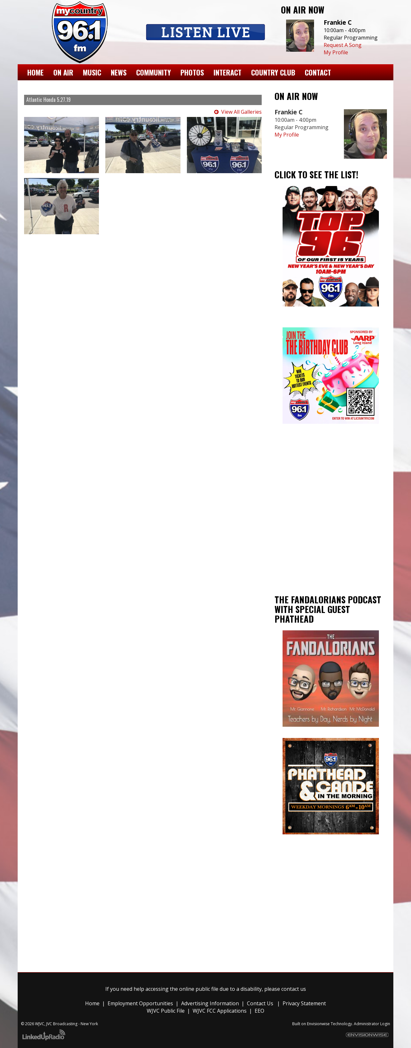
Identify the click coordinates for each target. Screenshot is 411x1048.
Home (35, 72)
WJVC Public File (166, 1010)
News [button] (119, 72)
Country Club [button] (273, 72)
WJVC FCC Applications (220, 1010)
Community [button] (153, 72)
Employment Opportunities (140, 1003)
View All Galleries (241, 111)
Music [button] (92, 72)
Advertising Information (210, 1003)
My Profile (336, 52)
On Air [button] (63, 72)
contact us (293, 988)
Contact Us (260, 1003)
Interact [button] (227, 72)
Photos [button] (192, 72)
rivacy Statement (306, 1003)
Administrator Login (372, 1023)
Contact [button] (318, 72)
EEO (259, 1010)
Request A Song (343, 45)
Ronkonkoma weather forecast (331, 563)
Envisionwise (318, 1023)
